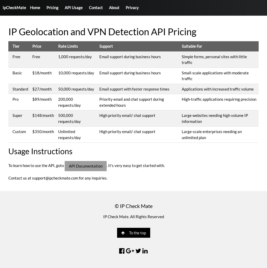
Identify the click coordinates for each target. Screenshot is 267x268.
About (114, 7)
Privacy (132, 7)
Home (35, 7)
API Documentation (85, 166)
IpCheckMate (14, 7)
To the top (133, 232)
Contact (96, 7)
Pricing (52, 7)
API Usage (74, 7)
